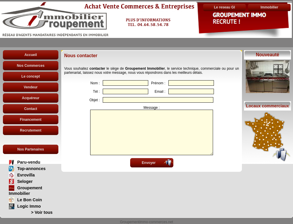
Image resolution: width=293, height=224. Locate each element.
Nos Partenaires (30, 149)
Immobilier (269, 7)
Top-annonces (31, 168)
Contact (30, 109)
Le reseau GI (224, 7)
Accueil (31, 55)
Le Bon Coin (29, 199)
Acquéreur (30, 98)
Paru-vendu (28, 162)
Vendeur (30, 87)
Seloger (25, 181)
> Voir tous (42, 212)
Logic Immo (29, 206)
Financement (30, 120)
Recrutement (30, 130)
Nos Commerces (31, 66)
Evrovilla (26, 175)
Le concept (30, 76)
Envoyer (149, 163)
